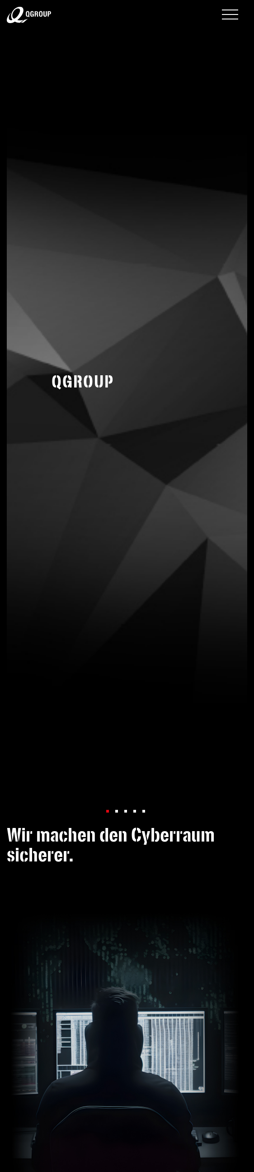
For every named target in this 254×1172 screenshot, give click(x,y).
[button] (107, 811)
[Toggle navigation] (230, 16)
